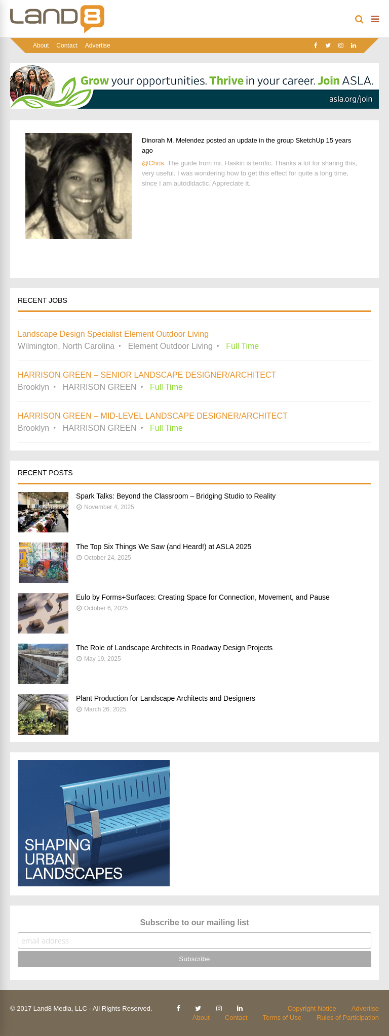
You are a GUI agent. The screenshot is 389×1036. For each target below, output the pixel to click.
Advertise (97, 45)
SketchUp (310, 140)
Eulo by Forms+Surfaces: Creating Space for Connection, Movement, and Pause (203, 597)
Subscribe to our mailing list (194, 922)
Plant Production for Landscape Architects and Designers (165, 698)
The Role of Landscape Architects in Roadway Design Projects (174, 648)
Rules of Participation (348, 1017)
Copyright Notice (312, 1008)
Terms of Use (282, 1017)
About (41, 45)
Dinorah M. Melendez (173, 140)
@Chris (153, 163)
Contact (66, 45)
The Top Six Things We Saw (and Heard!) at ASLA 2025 (163, 547)
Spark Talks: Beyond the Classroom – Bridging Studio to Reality (176, 496)
